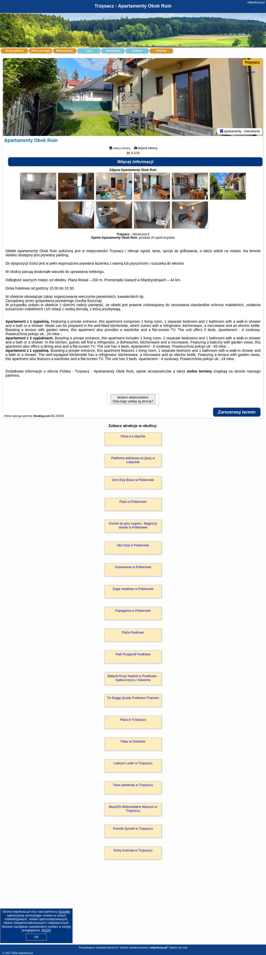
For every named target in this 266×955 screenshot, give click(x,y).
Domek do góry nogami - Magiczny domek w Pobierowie (133, 525)
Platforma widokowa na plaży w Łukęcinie (133, 460)
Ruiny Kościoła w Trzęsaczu (133, 850)
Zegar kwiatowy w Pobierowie (133, 589)
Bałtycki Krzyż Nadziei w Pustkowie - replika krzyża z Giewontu (133, 678)
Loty (88, 50)
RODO (46, 930)
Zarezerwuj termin (237, 412)
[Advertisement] (133, 907)
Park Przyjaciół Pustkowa (133, 654)
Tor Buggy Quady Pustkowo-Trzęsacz (133, 698)
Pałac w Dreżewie (133, 741)
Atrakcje (137, 50)
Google (64, 911)
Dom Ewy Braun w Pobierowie (133, 480)
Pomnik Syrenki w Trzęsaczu (133, 828)
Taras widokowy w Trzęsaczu (133, 785)
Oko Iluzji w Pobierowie (133, 545)
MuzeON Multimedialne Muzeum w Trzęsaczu (133, 808)
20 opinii (156, 237)
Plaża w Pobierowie (133, 502)
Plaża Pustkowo (133, 632)
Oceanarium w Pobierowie (133, 567)
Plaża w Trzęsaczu (133, 720)
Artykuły (161, 50)
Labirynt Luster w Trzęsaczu (133, 763)
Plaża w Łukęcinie (133, 436)
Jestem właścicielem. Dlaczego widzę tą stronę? (133, 399)
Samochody (113, 50)
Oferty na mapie (40, 50)
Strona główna (14, 50)
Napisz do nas (178, 947)
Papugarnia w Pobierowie (133, 611)
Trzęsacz (252, 62)
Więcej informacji (135, 161)
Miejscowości (64, 50)
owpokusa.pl (256, 2)
